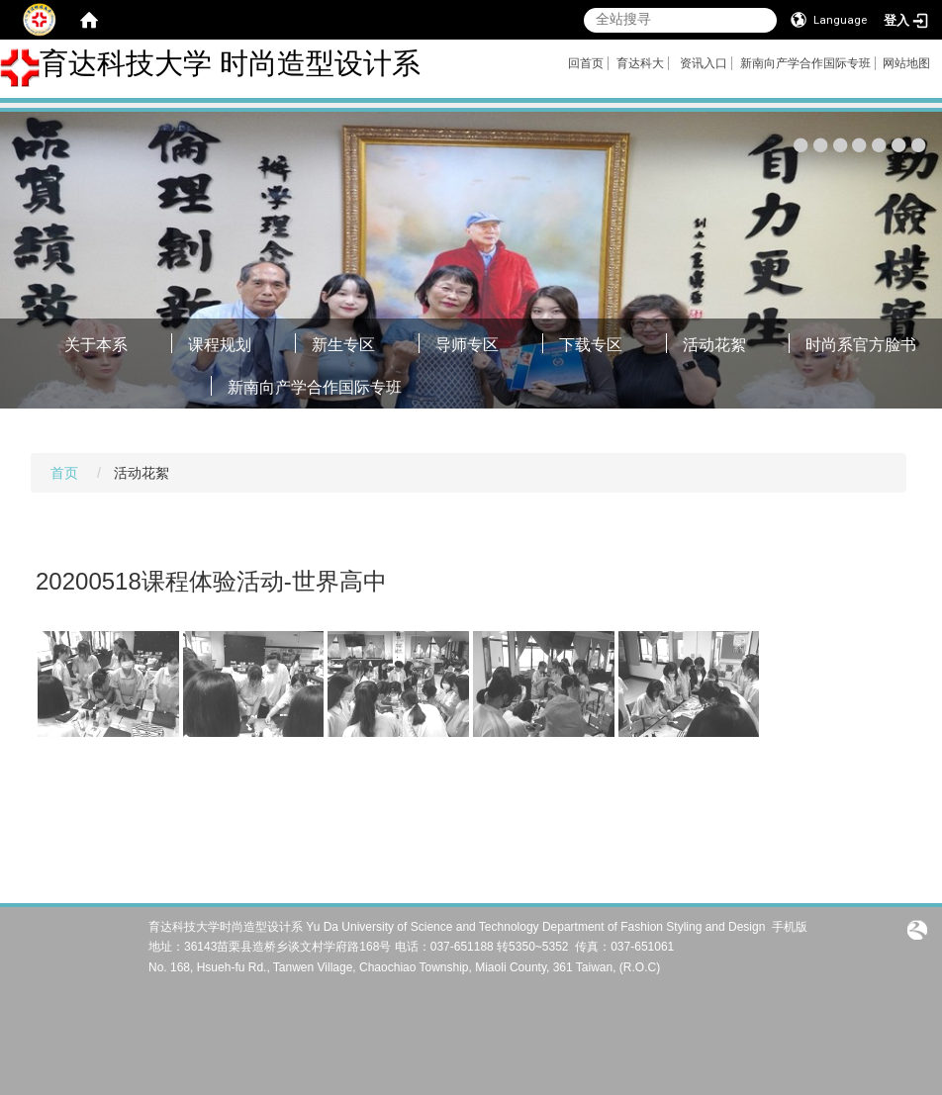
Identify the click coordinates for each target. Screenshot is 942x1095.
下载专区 (590, 344)
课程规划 (219, 344)
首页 (64, 473)
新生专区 (343, 344)
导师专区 (467, 344)
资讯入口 (703, 63)
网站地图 (906, 63)
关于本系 (96, 344)
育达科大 (640, 63)
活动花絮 (714, 344)
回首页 (586, 63)
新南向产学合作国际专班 (805, 63)
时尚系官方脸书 (860, 344)
